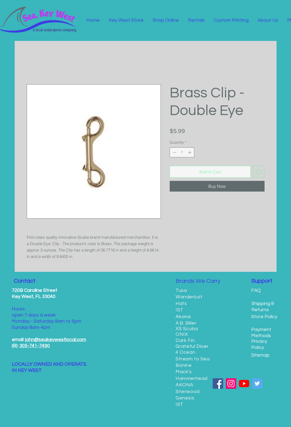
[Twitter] (257, 383)
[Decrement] (173, 152)
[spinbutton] (182, 152)
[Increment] (190, 152)
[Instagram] (231, 383)
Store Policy (264, 316)
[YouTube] (244, 383)
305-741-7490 (34, 345)
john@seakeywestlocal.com (55, 339)
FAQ (256, 290)
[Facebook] (218, 383)
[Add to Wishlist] (259, 172)
